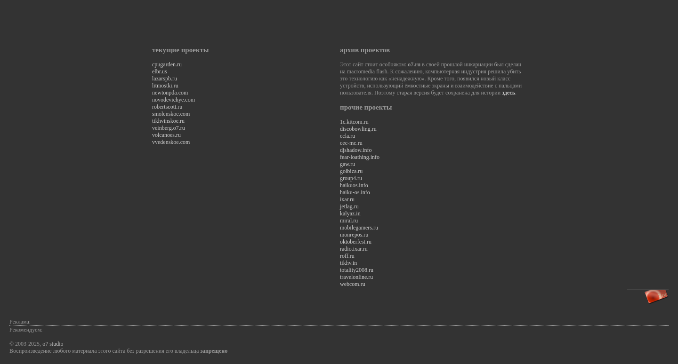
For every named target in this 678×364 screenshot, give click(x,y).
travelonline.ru (356, 277)
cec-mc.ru (351, 143)
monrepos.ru (354, 234)
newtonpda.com (170, 92)
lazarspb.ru (164, 78)
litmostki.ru (165, 85)
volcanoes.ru (166, 135)
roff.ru (347, 256)
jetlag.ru (349, 206)
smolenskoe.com (171, 114)
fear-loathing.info (359, 157)
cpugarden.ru (167, 64)
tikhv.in (348, 263)
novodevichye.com (173, 99)
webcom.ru (352, 284)
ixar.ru (347, 199)
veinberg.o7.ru (168, 128)
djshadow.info (356, 150)
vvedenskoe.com (171, 142)
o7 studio (52, 343)
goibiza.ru (351, 171)
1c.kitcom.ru (354, 122)
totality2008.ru (356, 270)
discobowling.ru (358, 129)
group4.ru (351, 178)
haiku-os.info (355, 192)
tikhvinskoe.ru (168, 121)
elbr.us (159, 71)
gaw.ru (347, 164)
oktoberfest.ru (355, 241)
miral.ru (349, 220)
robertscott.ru (167, 106)
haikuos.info (354, 185)
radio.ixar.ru (354, 248)
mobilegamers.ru (359, 227)
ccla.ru (347, 136)
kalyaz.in (350, 213)
